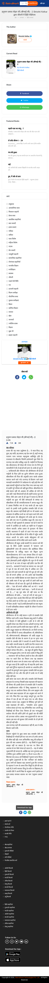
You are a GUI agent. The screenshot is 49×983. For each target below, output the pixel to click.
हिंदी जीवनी (20, 70)
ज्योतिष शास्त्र (13, 323)
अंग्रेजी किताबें (9, 868)
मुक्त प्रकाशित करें (32, 3)
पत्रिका (11, 231)
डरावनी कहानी (13, 289)
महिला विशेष (13, 243)
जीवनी (11, 277)
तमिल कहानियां (9, 923)
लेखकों (7, 854)
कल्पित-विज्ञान (13, 308)
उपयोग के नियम (9, 830)
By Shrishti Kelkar (23, 67)
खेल (10, 316)
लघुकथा (11, 204)
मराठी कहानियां (9, 911)
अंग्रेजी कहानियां (9, 914)
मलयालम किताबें (9, 890)
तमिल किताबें (8, 881)
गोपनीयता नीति (9, 827)
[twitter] (17, 941)
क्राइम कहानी (13, 335)
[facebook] (7, 941)
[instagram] (12, 941)
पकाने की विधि (13, 281)
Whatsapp (24, 107)
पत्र (10, 285)
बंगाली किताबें (9, 887)
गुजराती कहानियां (10, 907)
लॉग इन (42, 3)
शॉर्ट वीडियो (8, 857)
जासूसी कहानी (13, 254)
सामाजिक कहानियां (15, 258)
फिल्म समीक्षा (13, 293)
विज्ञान (11, 327)
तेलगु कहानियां (9, 926)
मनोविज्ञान (12, 269)
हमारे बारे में (8, 821)
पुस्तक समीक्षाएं (14, 300)
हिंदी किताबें (8, 871)
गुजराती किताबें (9, 874)
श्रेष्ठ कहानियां (8, 844)
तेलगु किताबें (8, 884)
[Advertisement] (25, 406)
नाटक (10, 246)
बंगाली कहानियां (9, 917)
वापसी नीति (8, 834)
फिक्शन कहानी (14, 212)
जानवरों (11, 320)
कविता (11, 235)
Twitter (24, 100)
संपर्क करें (7, 824)
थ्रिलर (10, 304)
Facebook (24, 93)
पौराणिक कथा (13, 296)
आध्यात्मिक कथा (14, 208)
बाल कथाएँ (12, 223)
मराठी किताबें (8, 878)
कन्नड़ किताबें (8, 893)
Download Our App (24, 807)
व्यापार (11, 312)
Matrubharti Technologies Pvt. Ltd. (27, 977)
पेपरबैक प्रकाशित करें (11, 860)
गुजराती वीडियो (9, 851)
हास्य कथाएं (12, 227)
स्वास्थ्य (11, 273)
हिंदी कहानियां (9, 904)
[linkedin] (26, 941)
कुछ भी (11, 331)
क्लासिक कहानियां (15, 219)
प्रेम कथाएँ (12, 250)
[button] (26, 3)
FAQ (6, 837)
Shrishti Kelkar (25, 36)
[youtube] (21, 941)
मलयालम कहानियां (10, 920)
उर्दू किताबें (8, 897)
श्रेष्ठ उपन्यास (8, 848)
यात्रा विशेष (12, 239)
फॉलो (25, 40)
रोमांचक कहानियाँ (14, 262)
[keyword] (24, 3)
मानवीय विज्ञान (13, 266)
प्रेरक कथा (12, 216)
